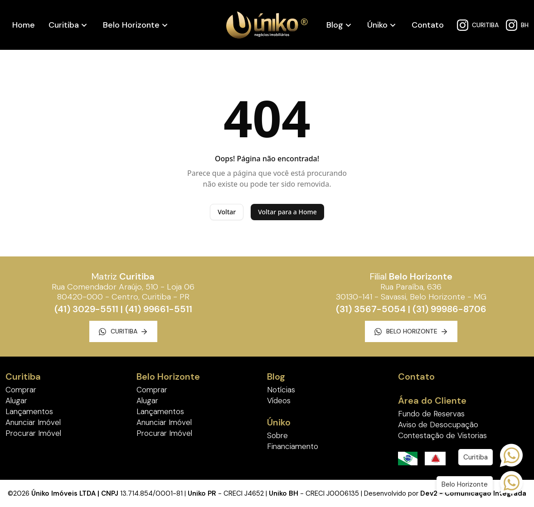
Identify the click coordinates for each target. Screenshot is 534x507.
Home (23, 24)
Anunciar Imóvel (33, 422)
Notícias (281, 390)
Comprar (20, 390)
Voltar (227, 212)
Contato (428, 24)
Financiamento (292, 446)
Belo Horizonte (131, 25)
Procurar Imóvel (33, 433)
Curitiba (64, 25)
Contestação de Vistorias (442, 435)
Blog (334, 25)
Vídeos (279, 401)
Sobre (277, 435)
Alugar (16, 401)
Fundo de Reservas (431, 414)
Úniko (377, 25)
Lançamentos (29, 411)
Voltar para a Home (287, 212)
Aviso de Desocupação (438, 425)
